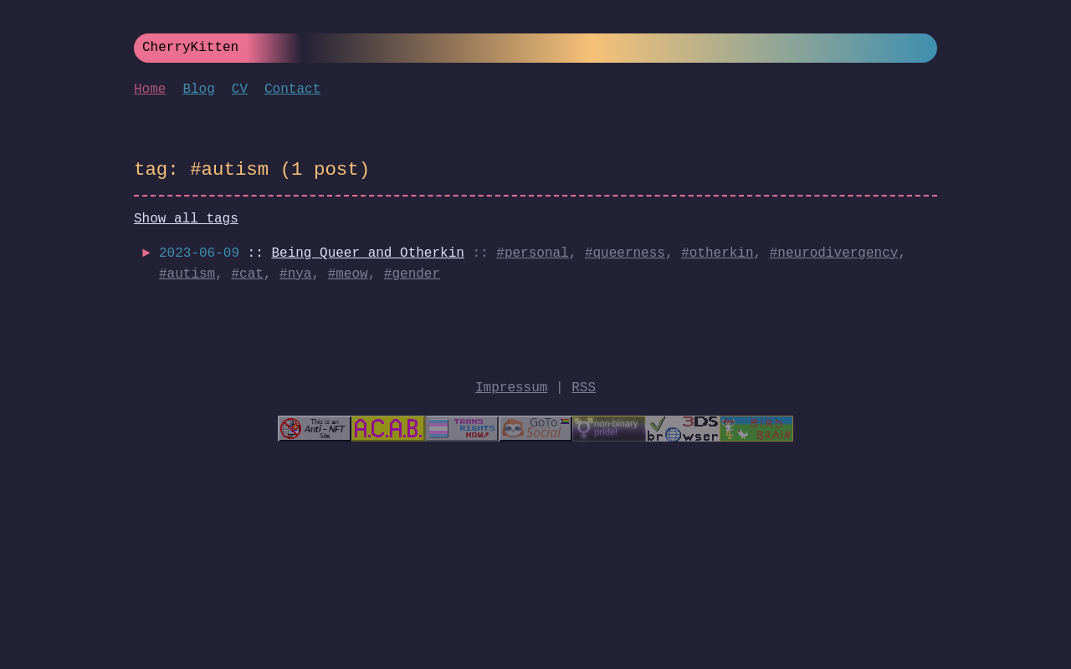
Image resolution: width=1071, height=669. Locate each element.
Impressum (511, 388)
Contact (292, 89)
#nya (295, 274)
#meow (348, 274)
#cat (247, 274)
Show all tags (186, 219)
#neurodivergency (834, 253)
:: (311, 253)
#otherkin (717, 253)
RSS (583, 388)
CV (240, 89)
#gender (412, 274)
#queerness (625, 253)
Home (150, 89)
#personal (532, 253)
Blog (198, 89)
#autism (187, 274)
